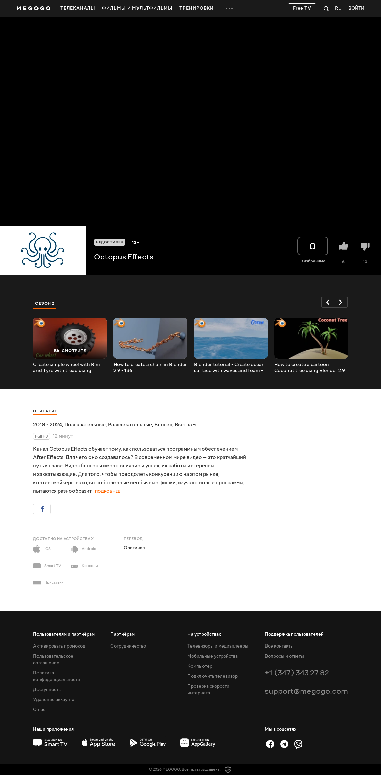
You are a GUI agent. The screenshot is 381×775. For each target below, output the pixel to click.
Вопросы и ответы (284, 656)
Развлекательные (130, 424)
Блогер (163, 424)
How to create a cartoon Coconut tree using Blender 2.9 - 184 (309, 368)
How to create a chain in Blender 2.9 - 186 (150, 368)
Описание (45, 411)
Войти (356, 8)
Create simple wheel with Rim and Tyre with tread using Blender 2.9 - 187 (66, 368)
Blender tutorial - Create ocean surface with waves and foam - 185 (229, 368)
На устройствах (204, 634)
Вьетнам (185, 424)
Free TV (302, 8)
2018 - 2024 (47, 424)
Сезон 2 (44, 303)
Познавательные (85, 424)
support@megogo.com (306, 691)
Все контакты (279, 646)
